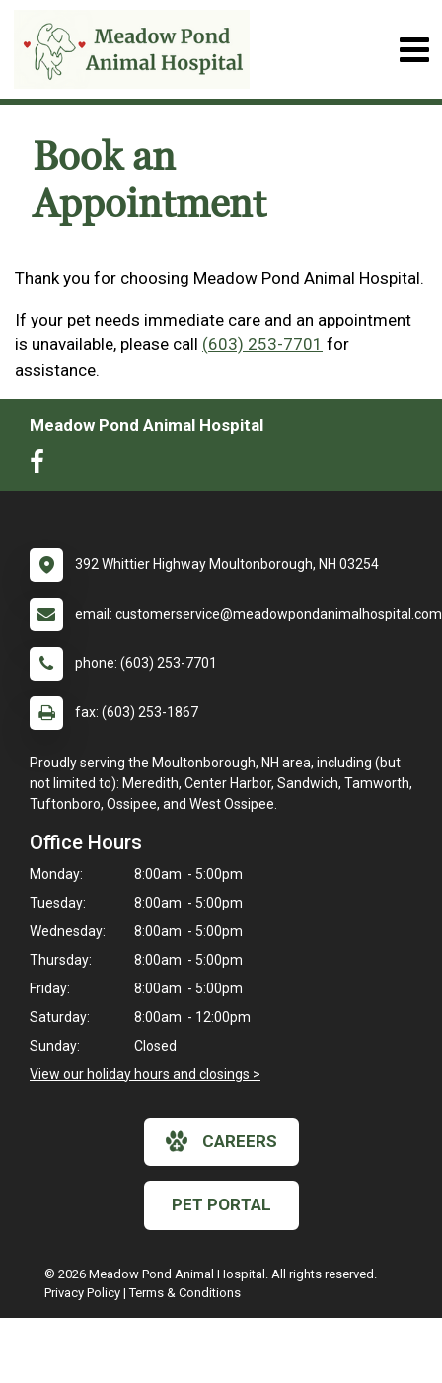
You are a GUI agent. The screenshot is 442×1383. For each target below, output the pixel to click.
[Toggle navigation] (414, 50)
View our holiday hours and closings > (145, 1074)
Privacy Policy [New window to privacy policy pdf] (82, 1292)
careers (221, 1141)
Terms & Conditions (185, 1292)
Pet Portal (221, 1204)
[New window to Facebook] (42, 465)
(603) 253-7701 (262, 344)
